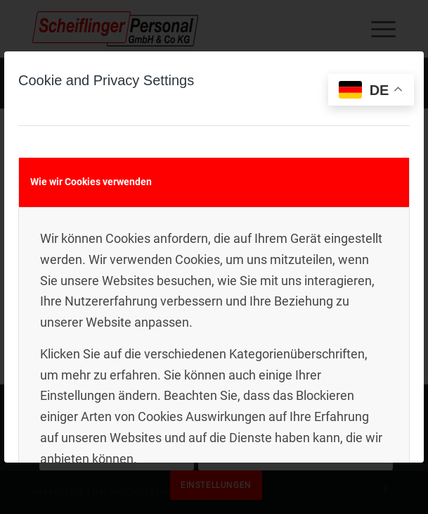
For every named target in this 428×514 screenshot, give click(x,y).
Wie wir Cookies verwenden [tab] (91, 181)
